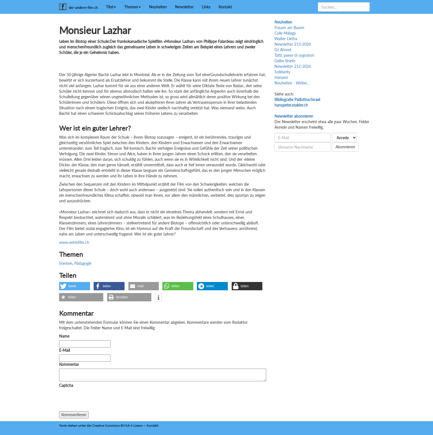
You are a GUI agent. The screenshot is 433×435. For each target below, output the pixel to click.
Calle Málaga (285, 33)
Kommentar (70, 364)
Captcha (66, 385)
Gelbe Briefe (284, 60)
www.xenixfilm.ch (74, 242)
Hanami (281, 77)
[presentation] (101, 400)
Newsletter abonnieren (293, 116)
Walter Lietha (285, 38)
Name (64, 336)
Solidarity (282, 71)
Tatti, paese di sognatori (294, 55)
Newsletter (184, 6)
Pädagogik (82, 263)
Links (206, 6)
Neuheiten (158, 6)
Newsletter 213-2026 (292, 44)
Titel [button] (111, 6)
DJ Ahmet (282, 49)
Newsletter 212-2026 (292, 66)
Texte (63, 425)
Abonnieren (345, 146)
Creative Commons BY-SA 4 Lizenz (117, 425)
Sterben (65, 263)
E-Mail (64, 350)
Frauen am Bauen (289, 27)
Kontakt (225, 6)
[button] (74, 286)
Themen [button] (132, 6)
